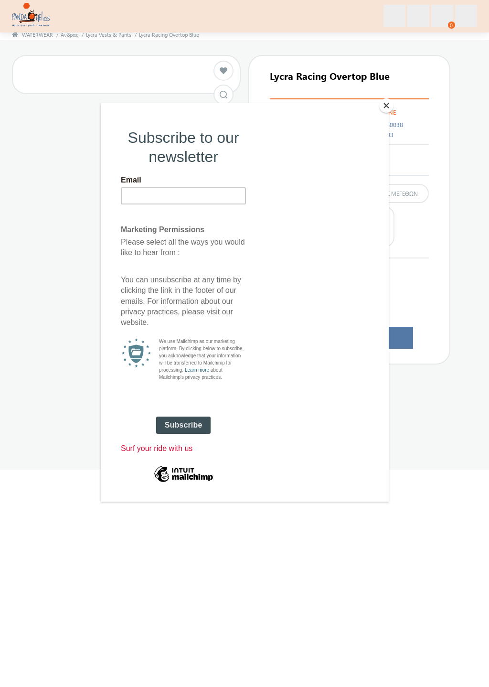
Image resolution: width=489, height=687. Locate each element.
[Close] (386, 105)
